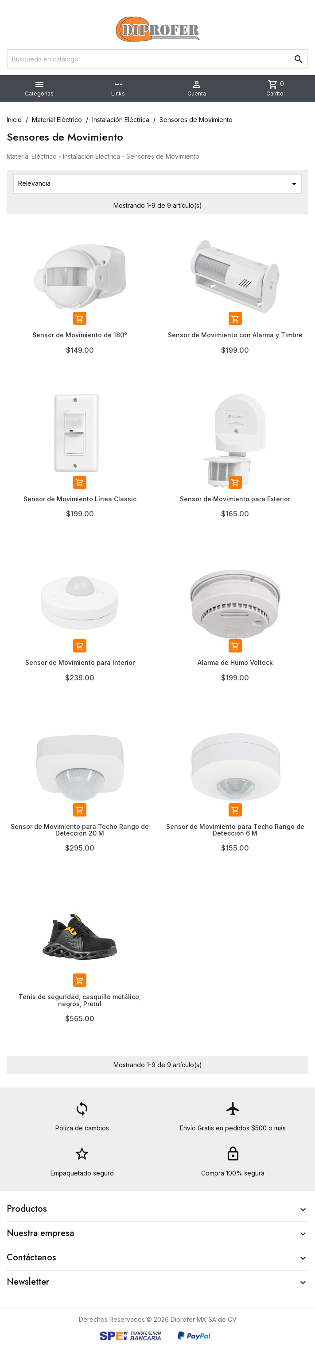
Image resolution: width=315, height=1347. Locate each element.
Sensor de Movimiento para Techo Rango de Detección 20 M (80, 830)
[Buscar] (157, 59)
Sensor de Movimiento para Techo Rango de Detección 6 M (235, 830)
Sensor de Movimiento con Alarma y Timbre (235, 335)
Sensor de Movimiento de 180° (79, 335)
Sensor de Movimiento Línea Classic (79, 499)
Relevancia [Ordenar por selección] (158, 184)
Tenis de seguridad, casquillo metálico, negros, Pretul (80, 1000)
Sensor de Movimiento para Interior (80, 662)
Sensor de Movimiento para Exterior (235, 499)
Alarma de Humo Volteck (235, 662)
